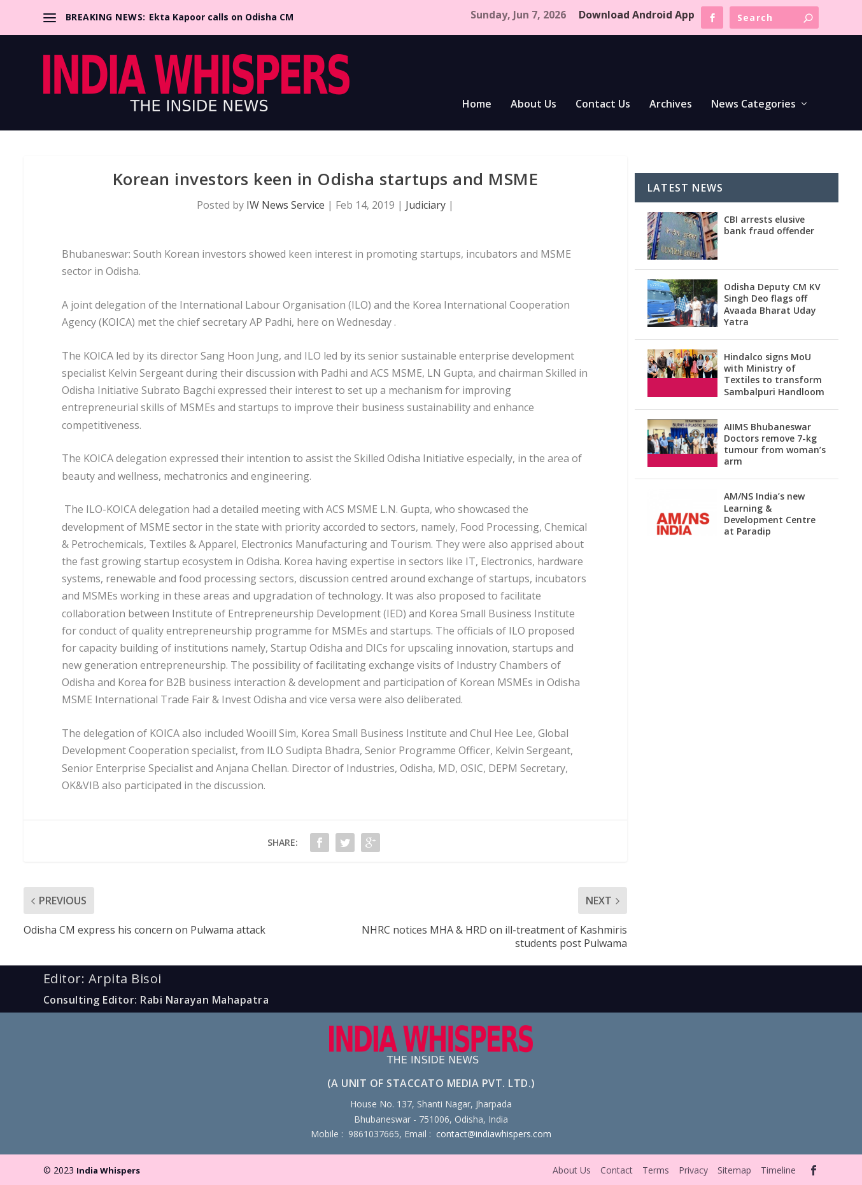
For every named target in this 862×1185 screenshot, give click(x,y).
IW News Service (285, 205)
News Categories (753, 105)
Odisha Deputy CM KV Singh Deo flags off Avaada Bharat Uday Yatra (772, 304)
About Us (533, 105)
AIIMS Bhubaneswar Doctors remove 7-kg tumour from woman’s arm (775, 444)
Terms (655, 1170)
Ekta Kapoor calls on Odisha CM (221, 17)
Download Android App (637, 15)
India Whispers (108, 1170)
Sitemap (734, 1170)
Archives (670, 105)
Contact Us (603, 105)
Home (476, 105)
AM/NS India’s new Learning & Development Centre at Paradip (770, 513)
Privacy (693, 1170)
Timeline (778, 1170)
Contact (616, 1170)
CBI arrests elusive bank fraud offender (769, 225)
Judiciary (426, 205)
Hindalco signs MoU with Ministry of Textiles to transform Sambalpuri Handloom (774, 374)
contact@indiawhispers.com (493, 1134)
